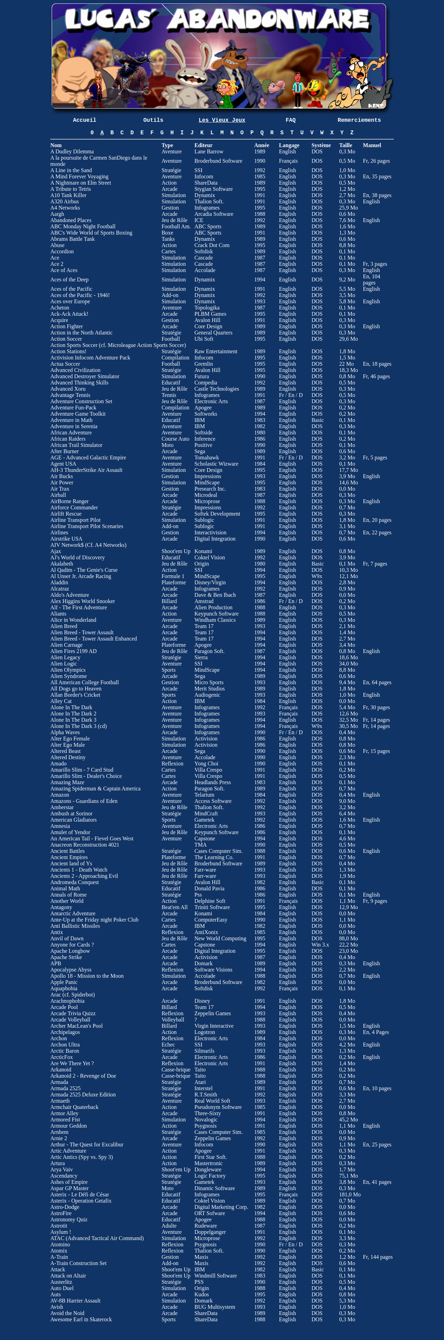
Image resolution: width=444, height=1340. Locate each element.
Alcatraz (59, 589)
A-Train (59, 1257)
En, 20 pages (377, 520)
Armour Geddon (68, 1126)
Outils (153, 120)
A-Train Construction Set (78, 1263)
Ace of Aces (63, 270)
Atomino (60, 1244)
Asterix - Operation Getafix (80, 1201)
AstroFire (60, 1213)
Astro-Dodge (64, 1207)
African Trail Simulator (76, 445)
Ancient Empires (69, 857)
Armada (59, 1082)
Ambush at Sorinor (71, 813)
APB (55, 963)
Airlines (59, 532)
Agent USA (63, 464)
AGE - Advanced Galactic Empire (88, 457)
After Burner (64, 451)
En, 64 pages (377, 682)
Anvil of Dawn (67, 938)
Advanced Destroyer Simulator (84, 376)
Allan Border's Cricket (75, 695)
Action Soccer (66, 339)
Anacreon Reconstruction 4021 (84, 845)
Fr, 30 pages (376, 707)
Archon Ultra (65, 1045)
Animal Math (65, 888)
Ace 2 (56, 264)
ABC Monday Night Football (83, 226)
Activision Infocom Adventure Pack (90, 358)
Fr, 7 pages (375, 564)
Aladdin (59, 582)
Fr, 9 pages (375, 901)
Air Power (61, 482)
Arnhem (59, 1132)
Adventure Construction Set (81, 401)
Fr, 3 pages (375, 264)
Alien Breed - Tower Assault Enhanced (93, 639)
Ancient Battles (67, 851)
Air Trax (59, 489)
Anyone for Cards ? (72, 945)
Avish (56, 1307)
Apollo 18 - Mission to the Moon (87, 976)
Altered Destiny (68, 757)
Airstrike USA (66, 539)
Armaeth (60, 1101)
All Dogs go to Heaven (76, 689)
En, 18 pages (377, 364)
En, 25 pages (377, 1144)
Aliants (58, 614)
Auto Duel (62, 1288)
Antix (56, 932)
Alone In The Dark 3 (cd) (78, 726)
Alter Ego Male (67, 745)
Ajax (55, 551)
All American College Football (84, 682)
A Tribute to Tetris (70, 189)
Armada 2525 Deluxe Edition (83, 1094)
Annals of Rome (68, 895)
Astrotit (58, 1226)
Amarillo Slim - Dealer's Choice (86, 776)
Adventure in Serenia (73, 426)
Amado (58, 763)
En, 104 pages (371, 279)
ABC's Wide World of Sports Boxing (91, 233)
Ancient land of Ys (71, 863)
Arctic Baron (64, 1051)
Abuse (57, 245)
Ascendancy (63, 1176)
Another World (67, 901)
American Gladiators (73, 820)
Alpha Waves (65, 732)
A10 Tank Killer (68, 195)
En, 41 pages (377, 1182)
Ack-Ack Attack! (69, 314)
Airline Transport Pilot (75, 520)
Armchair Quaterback (74, 1107)
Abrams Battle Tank (72, 239)
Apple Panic (64, 982)
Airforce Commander (74, 507)
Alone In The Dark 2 (73, 713)
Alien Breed (63, 626)
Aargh (57, 214)
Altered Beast (65, 751)
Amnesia (60, 826)
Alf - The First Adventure (78, 607)
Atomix (58, 1251)
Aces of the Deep (69, 279)
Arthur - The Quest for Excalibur (86, 1144)
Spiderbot (82, 995)
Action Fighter (66, 326)
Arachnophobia (67, 1001)
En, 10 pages (377, 1088)
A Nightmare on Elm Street (80, 183)
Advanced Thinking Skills (79, 382)
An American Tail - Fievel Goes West (92, 838)
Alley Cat (61, 701)
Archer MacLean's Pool (76, 1026)
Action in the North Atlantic (81, 333)
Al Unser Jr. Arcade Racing (80, 576)
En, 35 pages (377, 176)
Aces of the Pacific (71, 289)
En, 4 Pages (376, 1032)
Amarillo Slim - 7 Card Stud (81, 770)
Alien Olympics (68, 670)
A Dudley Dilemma (72, 151)
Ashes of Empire (69, 1182)
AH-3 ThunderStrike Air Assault (86, 470)
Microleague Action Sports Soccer (146, 345)
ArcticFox (61, 1057)
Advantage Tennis (70, 395)
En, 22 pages (377, 532)
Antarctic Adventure (72, 913)
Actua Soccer (65, 364)
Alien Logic (63, 664)
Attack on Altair (68, 1276)
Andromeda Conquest (74, 882)
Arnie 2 (58, 1138)
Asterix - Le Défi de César (79, 1194)
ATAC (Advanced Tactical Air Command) (97, 1238)
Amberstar (62, 807)
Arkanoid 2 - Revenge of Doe (83, 1076)
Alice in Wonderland (73, 620)
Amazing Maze (67, 782)
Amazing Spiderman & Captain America (95, 788)
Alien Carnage (66, 645)
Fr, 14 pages (376, 720)
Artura (57, 1163)
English (371, 201)
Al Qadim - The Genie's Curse (84, 570)
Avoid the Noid (67, 1313)
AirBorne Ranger (69, 501)
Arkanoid (60, 1069)
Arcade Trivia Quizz (73, 1013)
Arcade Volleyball (70, 1020)
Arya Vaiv (61, 1169)
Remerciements (359, 120)
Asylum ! (60, 1232)
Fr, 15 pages (376, 751)
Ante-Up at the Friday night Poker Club (94, 920)
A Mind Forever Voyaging (79, 176)
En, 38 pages (377, 195)
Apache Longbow (70, 951)
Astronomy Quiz (68, 1219)
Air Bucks (61, 476)
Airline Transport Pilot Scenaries (86, 526)
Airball (58, 495)
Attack (57, 1269)
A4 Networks (65, 208)
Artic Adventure (68, 1151)
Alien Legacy (65, 657)
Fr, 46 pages (376, 376)
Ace (54, 258)
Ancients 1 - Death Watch (79, 870)
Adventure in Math (71, 420)
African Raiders (68, 439)
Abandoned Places (71, 220)
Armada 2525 (65, 1088)
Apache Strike (66, 957)
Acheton (59, 308)
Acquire (59, 320)
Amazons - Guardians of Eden (84, 801)
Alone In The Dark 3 (73, 720)
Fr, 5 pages (375, 457)
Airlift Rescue (66, 514)
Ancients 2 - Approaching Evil (84, 876)
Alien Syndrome (68, 676)
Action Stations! (68, 351)
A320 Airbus (64, 201)
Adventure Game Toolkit (78, 414)
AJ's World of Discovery (77, 557)
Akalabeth (61, 564)
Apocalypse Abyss (71, 970)
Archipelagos (65, 1032)
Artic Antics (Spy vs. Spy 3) (81, 1157)
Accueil (84, 120)
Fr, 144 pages (378, 1257)
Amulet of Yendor (70, 832)
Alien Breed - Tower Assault (82, 632)
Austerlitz (61, 1282)
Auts (55, 1294)
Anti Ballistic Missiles (75, 926)
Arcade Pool (64, 1007)
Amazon (59, 795)
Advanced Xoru (68, 389)
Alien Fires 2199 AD (73, 651)
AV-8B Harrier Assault (75, 1301)
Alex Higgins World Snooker (82, 601)
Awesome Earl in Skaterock (81, 1319)
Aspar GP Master (69, 1188)
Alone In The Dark (71, 707)
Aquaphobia (63, 988)
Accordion (62, 251)
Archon (58, 1038)
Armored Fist (65, 1119)
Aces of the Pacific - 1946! (80, 295)
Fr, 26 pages (376, 161)
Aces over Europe (70, 301)
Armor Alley (64, 1113)
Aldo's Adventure (69, 595)
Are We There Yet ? (72, 1063)
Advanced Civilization (75, 370)
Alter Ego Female (70, 738)
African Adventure (71, 432)
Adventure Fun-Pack (73, 407)
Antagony (61, 907)
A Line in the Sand (71, 170)
